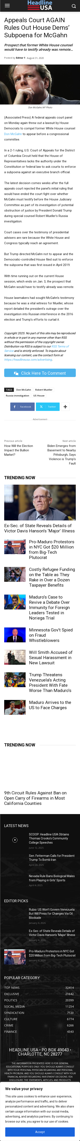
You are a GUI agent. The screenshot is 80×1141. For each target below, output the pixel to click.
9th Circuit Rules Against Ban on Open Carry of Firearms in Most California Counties (35, 798)
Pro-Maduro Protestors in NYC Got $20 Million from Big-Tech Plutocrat (51, 549)
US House (39, 395)
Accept (40, 1132)
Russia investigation (17, 395)
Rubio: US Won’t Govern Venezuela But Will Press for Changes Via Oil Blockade (52, 913)
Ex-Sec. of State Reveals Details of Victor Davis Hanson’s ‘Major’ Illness (39, 528)
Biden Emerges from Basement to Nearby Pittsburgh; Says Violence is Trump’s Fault (61, 454)
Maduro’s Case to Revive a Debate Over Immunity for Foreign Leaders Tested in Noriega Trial (49, 608)
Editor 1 (20, 57)
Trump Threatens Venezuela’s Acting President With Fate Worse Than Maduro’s (50, 682)
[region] (40, 1111)
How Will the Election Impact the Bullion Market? (18, 450)
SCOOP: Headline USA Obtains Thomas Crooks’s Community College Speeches (49, 838)
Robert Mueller (43, 389)
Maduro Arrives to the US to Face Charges (50, 705)
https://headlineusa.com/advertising (28, 359)
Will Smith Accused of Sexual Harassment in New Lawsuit (51, 657)
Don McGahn (13, 134)
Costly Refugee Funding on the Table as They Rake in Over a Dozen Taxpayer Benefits (52, 577)
